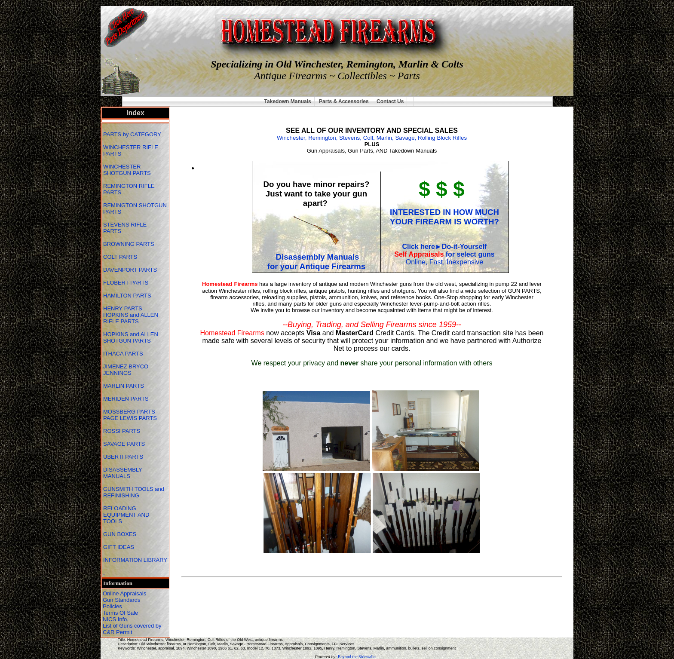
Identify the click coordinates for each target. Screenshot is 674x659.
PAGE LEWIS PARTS (131, 418)
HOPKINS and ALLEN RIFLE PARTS (130, 318)
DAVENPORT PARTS (130, 270)
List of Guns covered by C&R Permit (132, 628)
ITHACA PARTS (123, 353)
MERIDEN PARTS (126, 398)
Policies (112, 606)
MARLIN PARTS (124, 386)
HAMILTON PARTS (127, 295)
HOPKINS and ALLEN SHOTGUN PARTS (130, 337)
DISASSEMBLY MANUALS (122, 472)
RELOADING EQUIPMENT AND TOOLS (126, 514)
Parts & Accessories (344, 101)
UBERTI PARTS (124, 457)
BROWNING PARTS (128, 244)
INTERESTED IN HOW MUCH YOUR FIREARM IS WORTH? (444, 217)
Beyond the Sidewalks (357, 656)
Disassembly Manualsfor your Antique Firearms (316, 261)
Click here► (422, 246)
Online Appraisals (124, 593)
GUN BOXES (120, 534)
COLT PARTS (120, 257)
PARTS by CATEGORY (132, 134)
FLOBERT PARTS (125, 282)
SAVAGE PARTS (125, 444)
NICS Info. (116, 619)
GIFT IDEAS (119, 547)
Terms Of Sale (120, 613)
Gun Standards (121, 600)
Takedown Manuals (287, 101)
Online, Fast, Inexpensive (445, 262)
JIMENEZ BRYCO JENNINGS (125, 369)
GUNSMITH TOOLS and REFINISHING (133, 492)
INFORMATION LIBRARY (135, 560)
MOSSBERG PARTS (129, 411)
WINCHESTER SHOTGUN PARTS (127, 169)
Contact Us (390, 101)
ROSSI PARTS (121, 431)
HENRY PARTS (123, 308)
